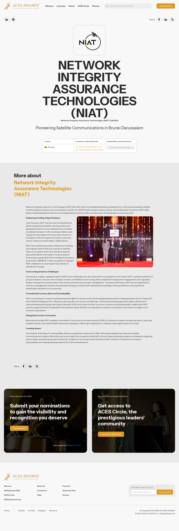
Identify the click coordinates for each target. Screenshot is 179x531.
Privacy (7, 510)
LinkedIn (21, 510)
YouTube (31, 510)
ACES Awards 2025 (12, 490)
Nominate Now (69, 490)
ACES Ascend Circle (12, 499)
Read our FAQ (74, 445)
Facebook (53, 510)
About (71, 6)
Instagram (42, 510)
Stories (95, 6)
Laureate (61, 6)
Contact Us (42, 490)
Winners (49, 6)
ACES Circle (83, 6)
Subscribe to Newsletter (142, 487)
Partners (66, 486)
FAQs (39, 495)
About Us (41, 486)
